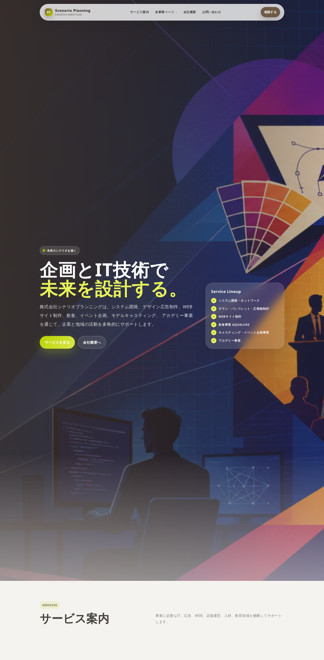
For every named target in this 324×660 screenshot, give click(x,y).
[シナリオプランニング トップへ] (68, 12)
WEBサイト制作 (230, 316)
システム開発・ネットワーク (239, 300)
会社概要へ (92, 342)
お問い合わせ (211, 12)
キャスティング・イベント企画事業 (244, 332)
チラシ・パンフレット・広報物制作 (244, 308)
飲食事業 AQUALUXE (234, 324)
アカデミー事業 (230, 340)
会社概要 (189, 12)
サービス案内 (139, 12)
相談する (270, 12)
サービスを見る (57, 342)
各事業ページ (164, 12)
